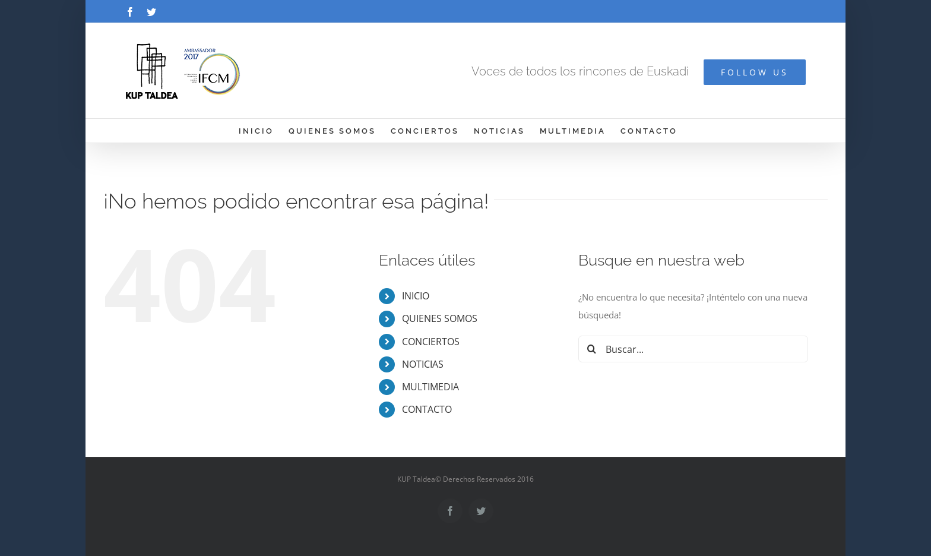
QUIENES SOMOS (439, 318)
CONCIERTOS (431, 341)
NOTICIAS (423, 364)
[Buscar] (591, 349)
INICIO (415, 295)
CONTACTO (427, 409)
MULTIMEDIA (430, 386)
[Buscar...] (693, 349)
